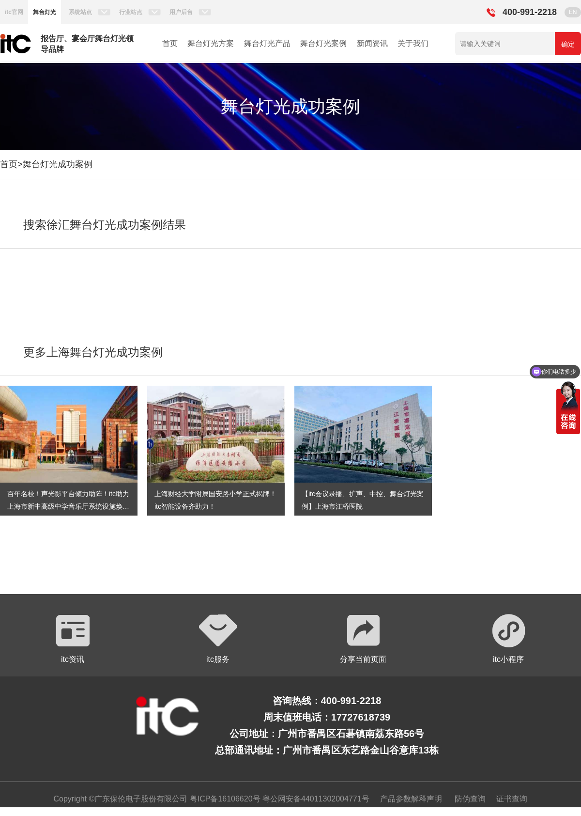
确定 (568, 44)
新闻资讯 (372, 43)
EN (573, 12)
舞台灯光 (44, 12)
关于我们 (413, 43)
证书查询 (511, 799)
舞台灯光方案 (210, 43)
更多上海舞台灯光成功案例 (93, 352)
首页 (170, 43)
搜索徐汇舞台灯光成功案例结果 (104, 224)
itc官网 (14, 12)
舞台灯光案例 (323, 43)
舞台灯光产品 (267, 43)
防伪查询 (470, 799)
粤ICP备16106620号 (223, 799)
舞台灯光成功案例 (57, 164)
